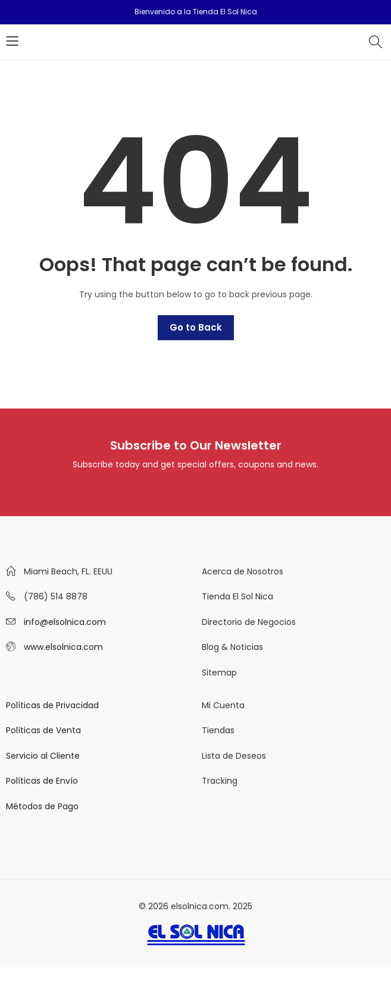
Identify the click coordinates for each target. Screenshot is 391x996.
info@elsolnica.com (65, 622)
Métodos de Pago (42, 806)
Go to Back (196, 327)
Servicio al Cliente (43, 756)
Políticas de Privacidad (52, 705)
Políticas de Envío (42, 781)
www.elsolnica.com (63, 647)
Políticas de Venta (43, 730)
